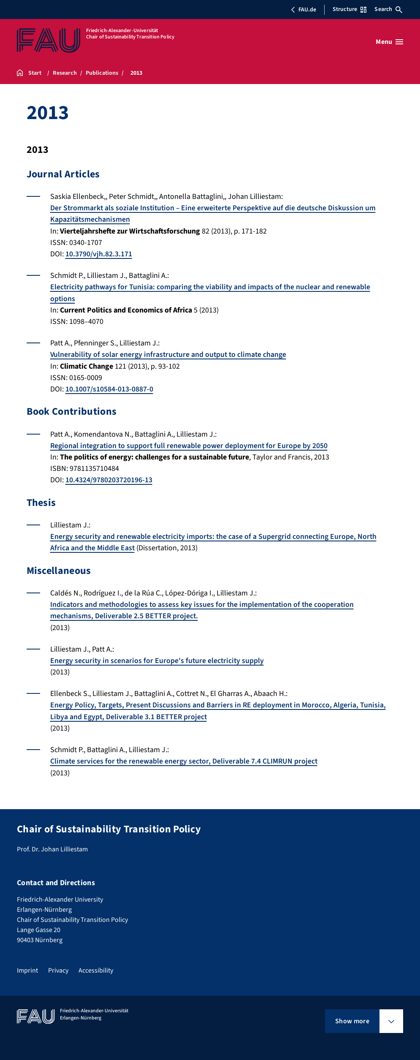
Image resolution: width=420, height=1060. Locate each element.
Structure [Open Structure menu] (349, 9)
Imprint (27, 967)
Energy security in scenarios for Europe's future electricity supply (158, 658)
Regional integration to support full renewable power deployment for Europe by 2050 (190, 444)
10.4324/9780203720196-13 (108, 478)
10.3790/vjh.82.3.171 (98, 253)
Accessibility (96, 967)
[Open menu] (389, 42)
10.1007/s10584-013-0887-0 (109, 388)
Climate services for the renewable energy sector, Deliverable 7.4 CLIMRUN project (185, 758)
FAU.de (303, 9)
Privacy (58, 967)
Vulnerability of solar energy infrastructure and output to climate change (170, 353)
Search (388, 9)
